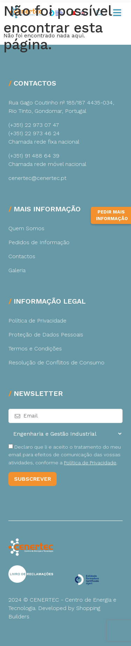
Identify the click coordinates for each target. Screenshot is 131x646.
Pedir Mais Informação (112, 215)
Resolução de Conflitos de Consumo (56, 362)
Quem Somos (26, 228)
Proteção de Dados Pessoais (45, 334)
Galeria (17, 270)
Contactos (21, 256)
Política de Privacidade (37, 320)
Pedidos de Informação (39, 242)
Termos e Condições (35, 348)
